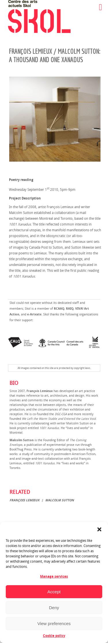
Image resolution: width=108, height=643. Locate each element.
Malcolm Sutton (59, 500)
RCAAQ (59, 309)
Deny (54, 607)
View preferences (54, 623)
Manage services (54, 576)
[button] (99, 529)
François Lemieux (24, 500)
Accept (54, 591)
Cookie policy (54, 636)
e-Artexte (34, 314)
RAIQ (69, 309)
